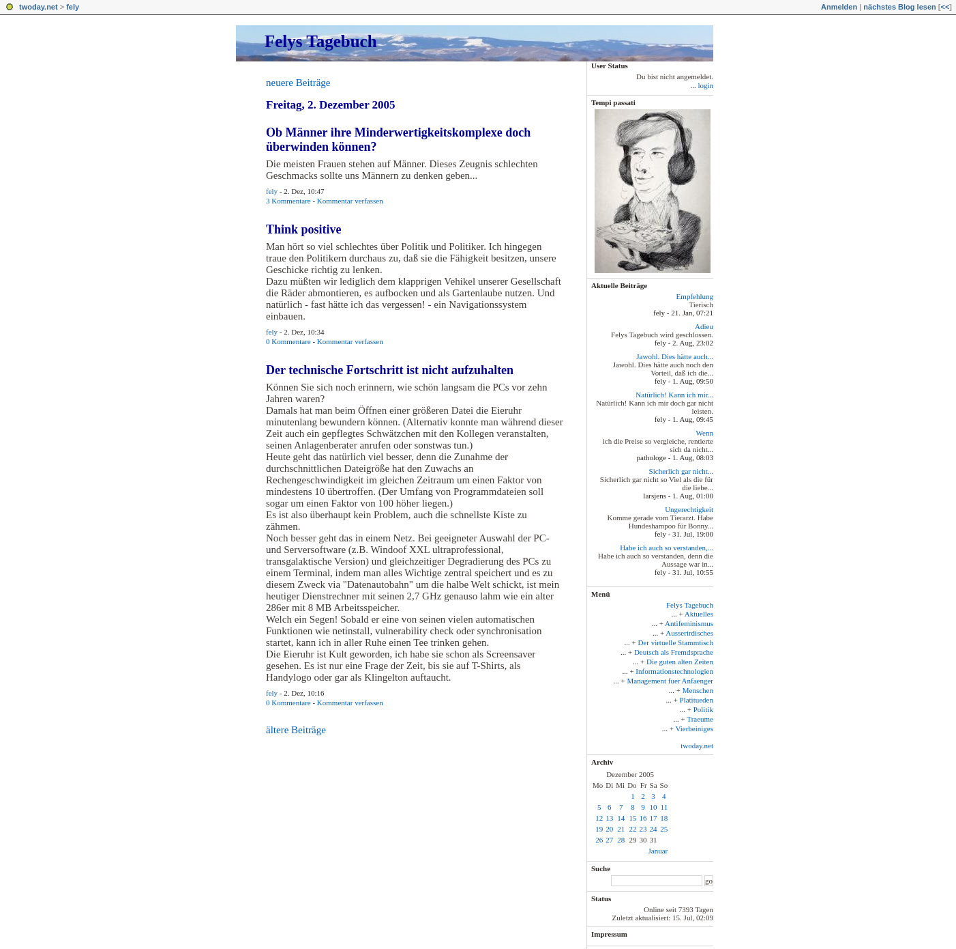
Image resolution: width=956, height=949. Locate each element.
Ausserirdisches (689, 633)
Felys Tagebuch (321, 41)
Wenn (704, 433)
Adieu (704, 326)
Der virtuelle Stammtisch (675, 642)
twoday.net (38, 7)
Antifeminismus (689, 623)
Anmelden (839, 7)
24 (653, 829)
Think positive (304, 229)
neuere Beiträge (298, 82)
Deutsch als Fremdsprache (673, 652)
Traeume (700, 719)
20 (609, 829)
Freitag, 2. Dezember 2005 (330, 104)
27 (609, 840)
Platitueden (697, 700)
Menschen (698, 690)
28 (621, 840)
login (705, 85)
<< (944, 7)
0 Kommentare (288, 341)
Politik (703, 709)
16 (643, 818)
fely (72, 7)
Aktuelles (699, 614)
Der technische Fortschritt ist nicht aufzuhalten (389, 370)
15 (633, 818)
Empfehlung (694, 296)
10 (653, 807)
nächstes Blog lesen (899, 7)
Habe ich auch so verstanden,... (666, 547)
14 (621, 818)
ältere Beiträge (296, 729)
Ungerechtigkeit (689, 509)
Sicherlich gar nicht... (681, 471)
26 (599, 840)
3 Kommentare (288, 201)
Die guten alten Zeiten (679, 661)
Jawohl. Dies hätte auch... (674, 356)
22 (633, 829)
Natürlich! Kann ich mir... (674, 395)
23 (643, 829)
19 (599, 829)
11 (664, 807)
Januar (658, 851)
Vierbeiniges (694, 728)
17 (653, 818)
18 (664, 818)
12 (599, 818)
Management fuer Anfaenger (670, 681)
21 (621, 829)
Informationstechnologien (674, 671)
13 (609, 818)
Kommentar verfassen (350, 201)
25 (664, 829)
